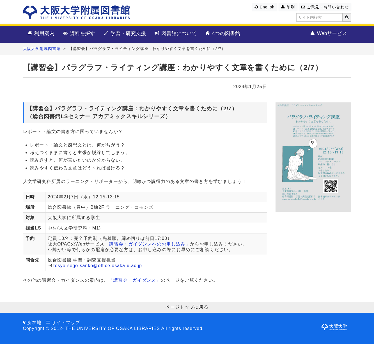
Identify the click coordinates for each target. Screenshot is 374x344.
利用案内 (41, 34)
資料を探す (78, 34)
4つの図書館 (222, 34)
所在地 (34, 322)
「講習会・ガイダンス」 (135, 280)
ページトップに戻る (187, 307)
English (264, 7)
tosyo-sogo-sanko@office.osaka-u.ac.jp (97, 265)
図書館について (175, 34)
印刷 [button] (288, 7)
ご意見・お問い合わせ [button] (324, 7)
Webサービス (328, 34)
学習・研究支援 (124, 34)
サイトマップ (66, 322)
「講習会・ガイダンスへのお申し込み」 (147, 244)
